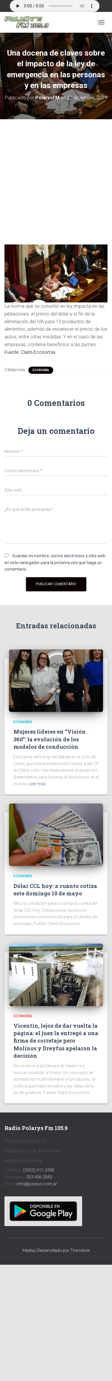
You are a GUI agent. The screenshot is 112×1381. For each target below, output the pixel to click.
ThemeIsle (80, 1250)
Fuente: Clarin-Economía (29, 352)
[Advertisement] (56, 177)
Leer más (37, 783)
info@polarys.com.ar (37, 1183)
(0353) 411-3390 (38, 1170)
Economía (41, 370)
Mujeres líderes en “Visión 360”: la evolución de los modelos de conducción (49, 739)
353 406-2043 (39, 1177)
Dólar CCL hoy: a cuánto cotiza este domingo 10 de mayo (55, 889)
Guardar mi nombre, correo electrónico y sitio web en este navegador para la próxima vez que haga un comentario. (54, 562)
